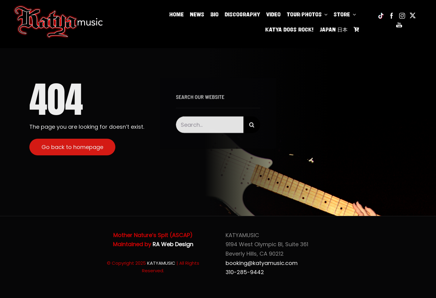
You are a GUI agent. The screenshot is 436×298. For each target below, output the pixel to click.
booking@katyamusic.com (262, 263)
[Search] (251, 125)
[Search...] (210, 125)
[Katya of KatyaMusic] (58, 7)
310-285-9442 (245, 272)
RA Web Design (173, 244)
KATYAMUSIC (161, 263)
